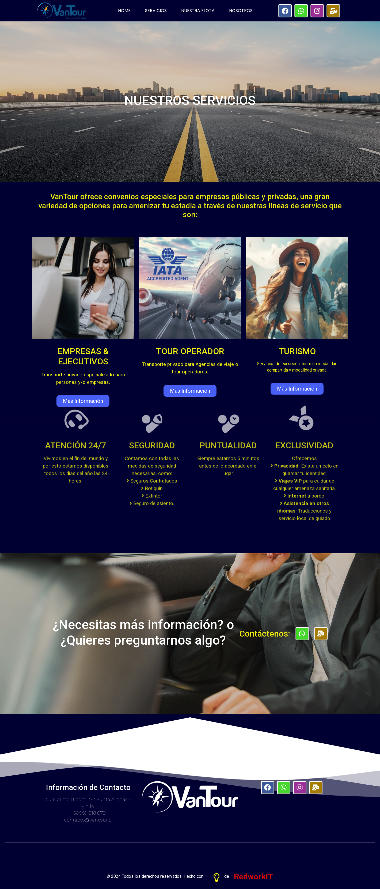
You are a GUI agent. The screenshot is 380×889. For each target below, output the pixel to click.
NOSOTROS (241, 10)
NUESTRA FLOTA (198, 10)
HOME (124, 10)
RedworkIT (253, 871)
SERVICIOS (156, 10)
